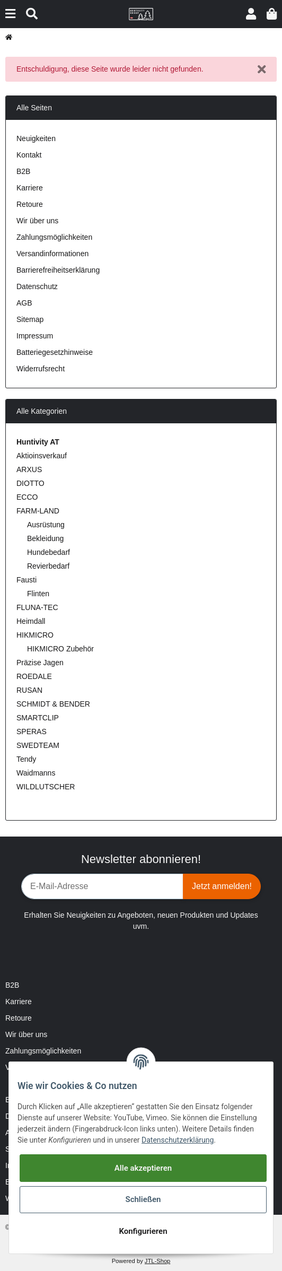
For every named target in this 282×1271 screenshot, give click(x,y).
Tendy (26, 759)
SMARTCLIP (37, 717)
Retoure (29, 204)
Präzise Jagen (40, 662)
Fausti (26, 580)
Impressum (34, 336)
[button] (251, 14)
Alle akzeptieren (143, 1168)
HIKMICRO (35, 635)
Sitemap (29, 319)
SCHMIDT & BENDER (53, 704)
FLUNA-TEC (37, 607)
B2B (23, 171)
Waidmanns (35, 773)
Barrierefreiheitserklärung (58, 270)
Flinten (38, 593)
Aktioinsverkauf (41, 455)
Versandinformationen (52, 253)
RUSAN (29, 690)
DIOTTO (30, 483)
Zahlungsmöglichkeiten (54, 237)
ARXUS (29, 469)
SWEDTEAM (37, 745)
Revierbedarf (48, 566)
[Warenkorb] (272, 14)
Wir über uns (37, 220)
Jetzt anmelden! (222, 886)
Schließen (143, 1199)
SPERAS (31, 731)
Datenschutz (37, 286)
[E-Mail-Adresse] (102, 886)
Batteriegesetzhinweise (54, 352)
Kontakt (28, 155)
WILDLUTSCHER (45, 786)
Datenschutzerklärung (178, 1140)
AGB (24, 303)
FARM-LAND (37, 511)
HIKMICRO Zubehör (60, 649)
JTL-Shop (158, 1261)
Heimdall (30, 621)
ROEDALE (34, 676)
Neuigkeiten (36, 138)
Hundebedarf (48, 552)
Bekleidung (45, 538)
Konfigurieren (143, 1231)
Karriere (29, 188)
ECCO (27, 497)
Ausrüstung (46, 524)
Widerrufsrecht (40, 368)
